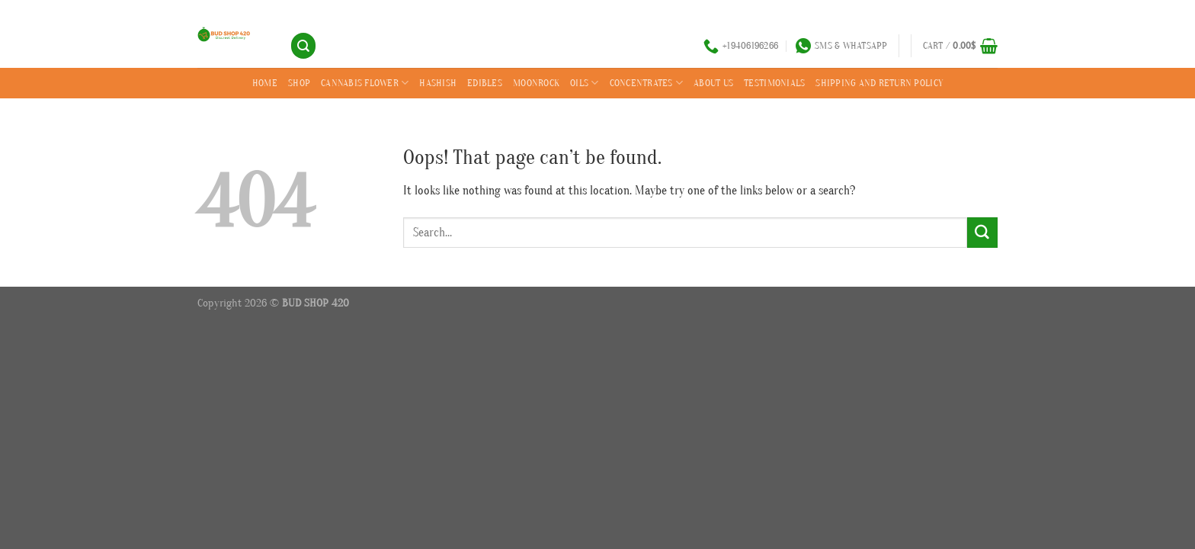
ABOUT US (713, 82)
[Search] (303, 45)
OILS (584, 82)
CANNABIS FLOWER (364, 82)
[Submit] (982, 232)
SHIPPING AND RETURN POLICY (879, 82)
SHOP (299, 82)
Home (264, 82)
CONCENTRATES (647, 82)
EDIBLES (484, 82)
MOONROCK (536, 82)
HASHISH (438, 82)
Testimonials (774, 82)
